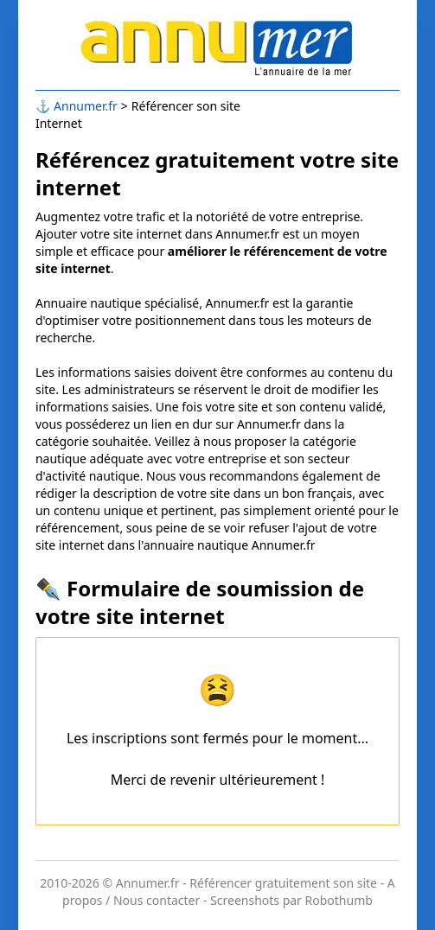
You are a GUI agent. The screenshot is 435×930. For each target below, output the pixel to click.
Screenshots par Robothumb (291, 900)
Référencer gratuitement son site (283, 883)
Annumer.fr (86, 106)
